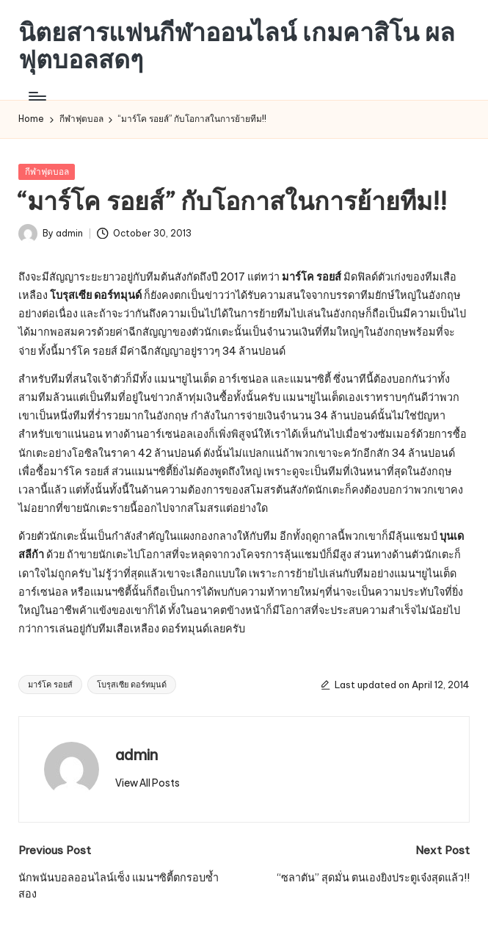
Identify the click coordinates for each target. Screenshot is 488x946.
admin (136, 754)
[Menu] (36, 96)
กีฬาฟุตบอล (47, 171)
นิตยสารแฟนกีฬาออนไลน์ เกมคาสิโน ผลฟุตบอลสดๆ (236, 45)
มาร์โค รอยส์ (50, 684)
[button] (147, 783)
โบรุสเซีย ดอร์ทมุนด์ (132, 684)
